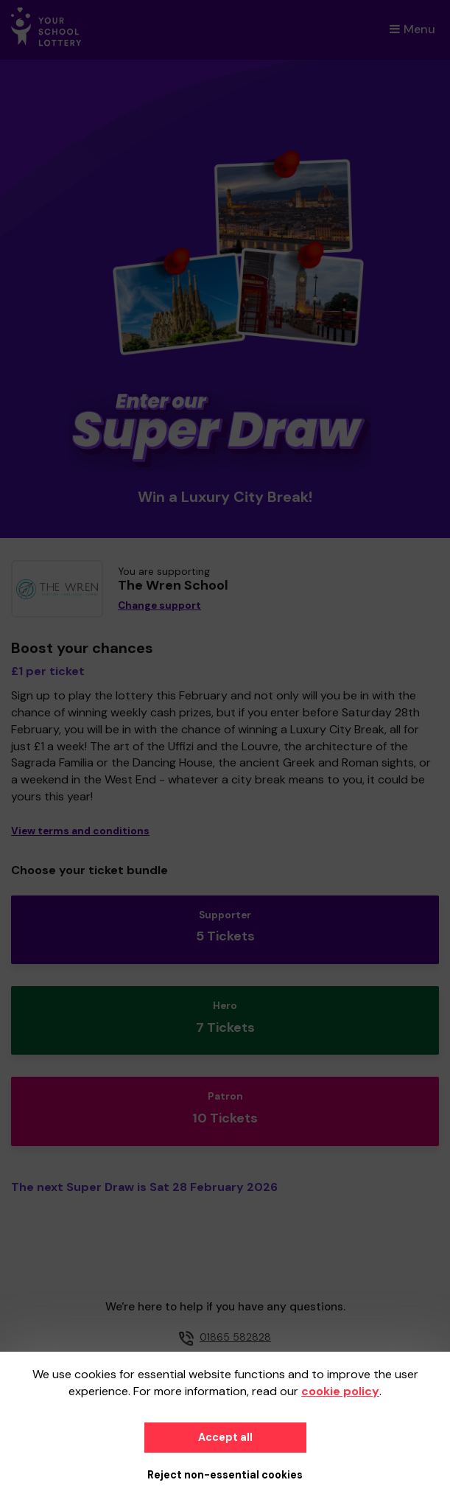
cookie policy (340, 1391)
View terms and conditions (80, 831)
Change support (159, 605)
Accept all (225, 1437)
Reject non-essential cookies (225, 1474)
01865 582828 (235, 1337)
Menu (412, 29)
